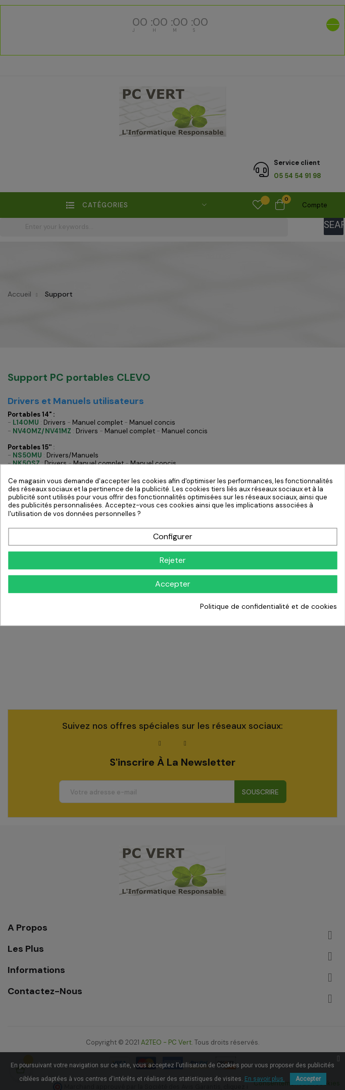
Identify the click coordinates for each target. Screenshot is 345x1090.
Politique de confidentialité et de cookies (268, 606)
